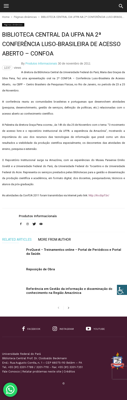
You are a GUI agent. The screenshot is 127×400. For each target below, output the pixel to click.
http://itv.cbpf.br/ (99, 195)
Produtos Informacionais (41, 63)
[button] (121, 6)
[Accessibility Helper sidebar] (122, 290)
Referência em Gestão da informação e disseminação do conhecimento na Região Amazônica (69, 291)
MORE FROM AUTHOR (54, 240)
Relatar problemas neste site (41, 371)
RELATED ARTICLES (17, 240)
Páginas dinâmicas (13, 25)
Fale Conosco (11, 371)
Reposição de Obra (40, 269)
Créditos (69, 371)
